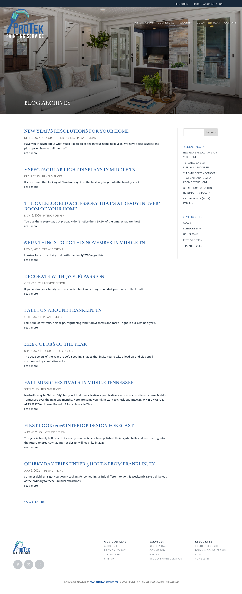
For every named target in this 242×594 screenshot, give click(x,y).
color (47, 138)
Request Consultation (166, 558)
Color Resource (207, 546)
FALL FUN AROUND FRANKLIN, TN (62, 310)
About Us (110, 546)
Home (137, 22)
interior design (63, 138)
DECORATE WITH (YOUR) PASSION (64, 276)
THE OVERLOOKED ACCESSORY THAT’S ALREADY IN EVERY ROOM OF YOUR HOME (93, 206)
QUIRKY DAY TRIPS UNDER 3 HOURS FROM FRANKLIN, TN (89, 464)
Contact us (112, 554)
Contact (230, 22)
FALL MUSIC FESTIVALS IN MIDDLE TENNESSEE (79, 382)
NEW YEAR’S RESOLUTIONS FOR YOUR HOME (76, 131)
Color (201, 22)
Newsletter (203, 558)
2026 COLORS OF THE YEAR (55, 344)
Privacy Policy (115, 550)
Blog (216, 22)
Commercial (165, 22)
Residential (185, 22)
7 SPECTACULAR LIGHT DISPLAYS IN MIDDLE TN (79, 170)
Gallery (155, 554)
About (149, 22)
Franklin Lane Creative (104, 581)
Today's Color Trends (211, 550)
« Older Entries (34, 502)
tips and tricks (85, 138)
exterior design (193, 228)
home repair (190, 234)
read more (31, 153)
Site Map (110, 558)
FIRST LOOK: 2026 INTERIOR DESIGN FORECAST (79, 425)
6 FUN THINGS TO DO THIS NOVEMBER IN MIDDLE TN (84, 242)
